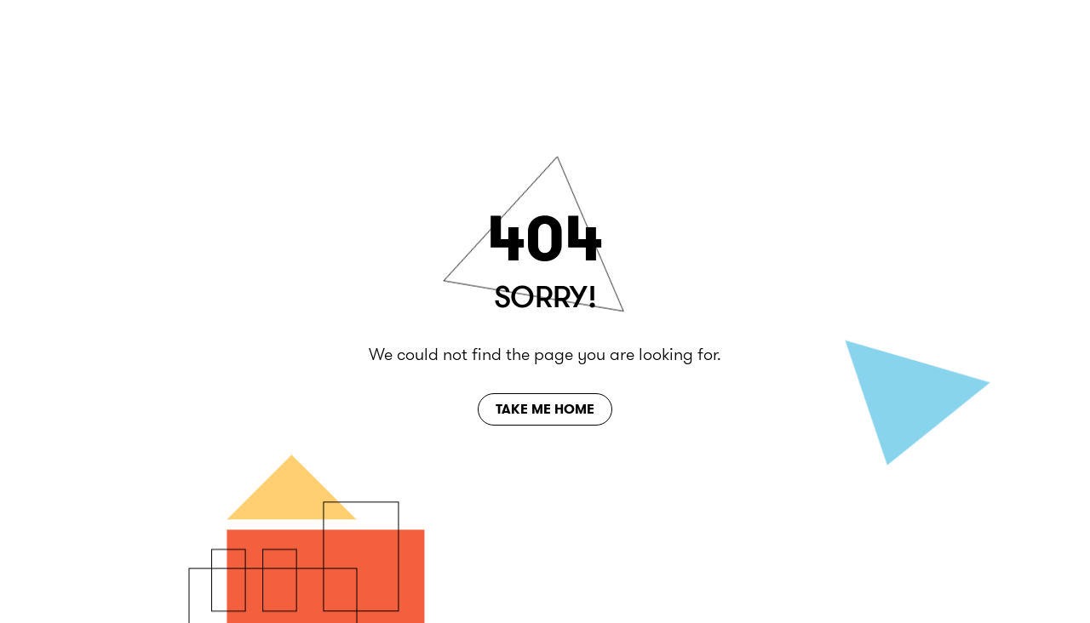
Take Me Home (545, 409)
